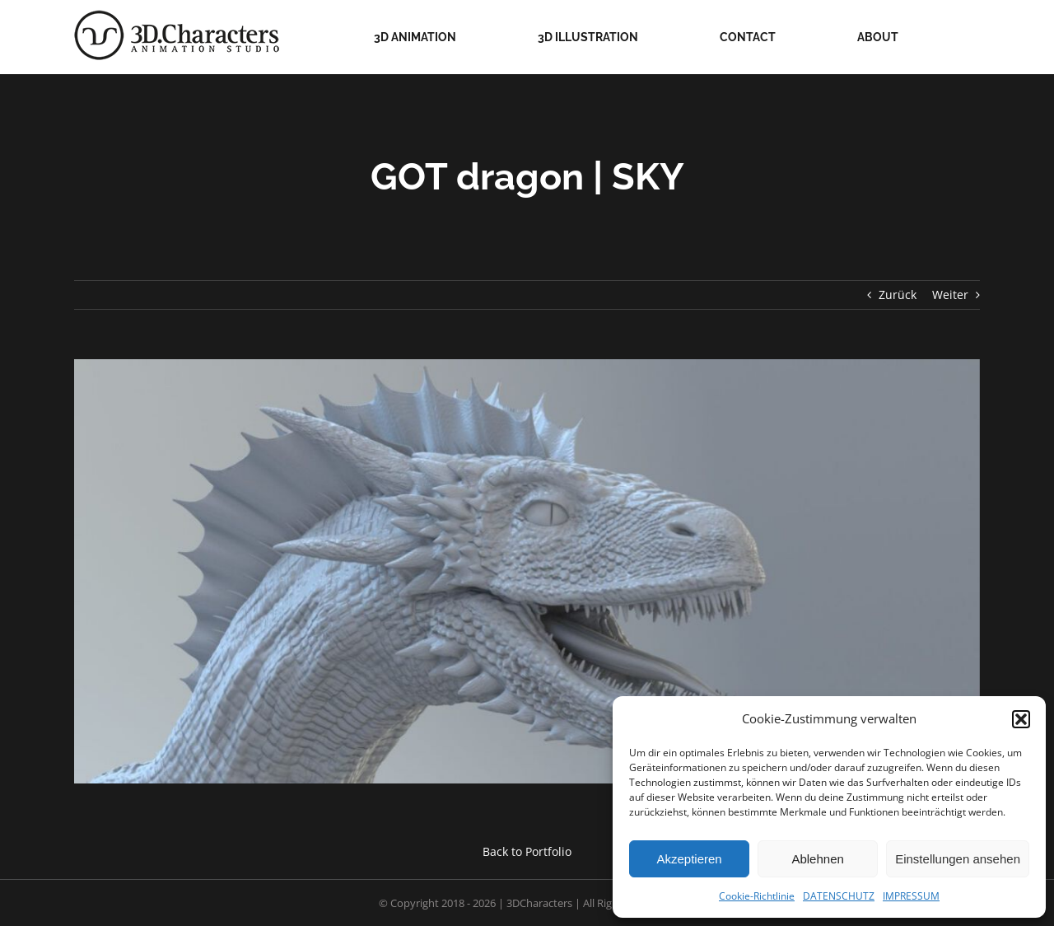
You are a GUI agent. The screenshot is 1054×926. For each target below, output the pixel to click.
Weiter (950, 294)
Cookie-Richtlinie (757, 896)
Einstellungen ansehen (957, 859)
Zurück (897, 294)
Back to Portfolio (527, 851)
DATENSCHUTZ (838, 896)
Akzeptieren (688, 859)
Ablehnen (817, 859)
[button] (1021, 719)
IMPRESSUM (911, 896)
